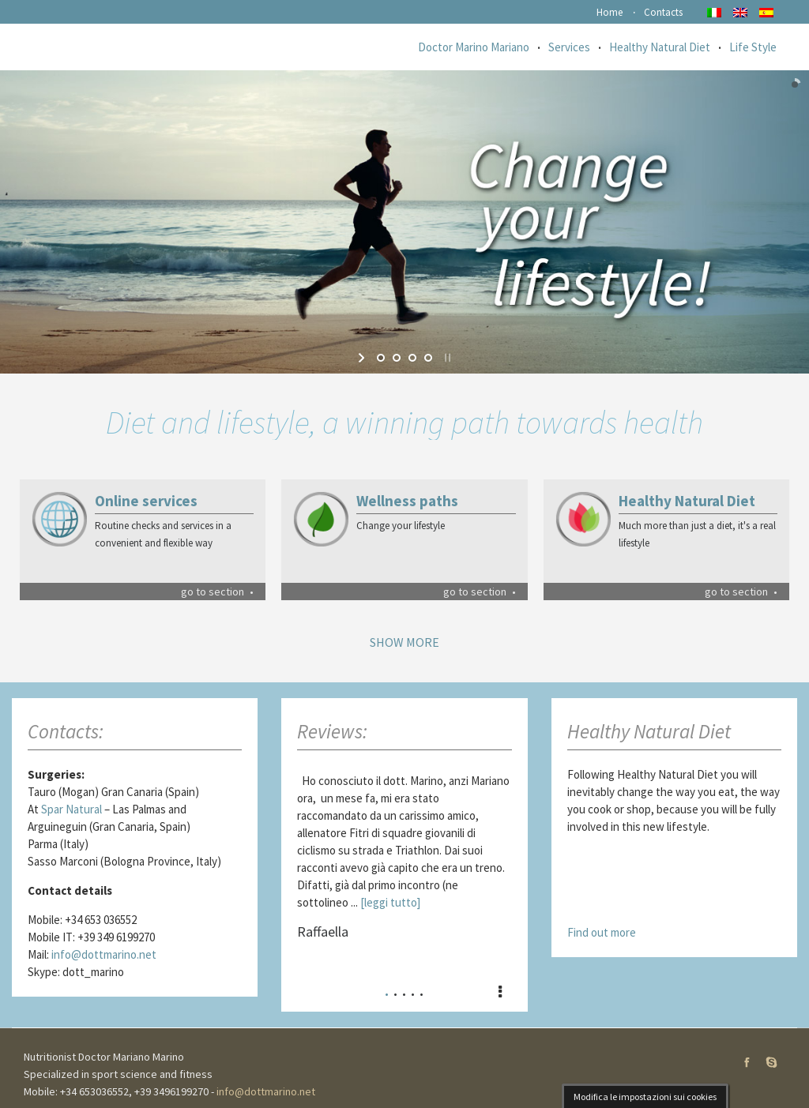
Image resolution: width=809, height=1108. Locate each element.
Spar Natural (71, 809)
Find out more (601, 932)
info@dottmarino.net (103, 954)
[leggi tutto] (390, 902)
